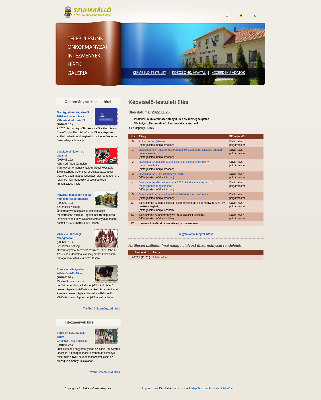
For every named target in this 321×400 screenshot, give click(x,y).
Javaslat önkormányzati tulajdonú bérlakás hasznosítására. (174, 194)
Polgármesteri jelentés (152, 141)
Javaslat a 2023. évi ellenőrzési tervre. (161, 173)
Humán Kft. (179, 388)
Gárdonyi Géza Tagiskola (72, 340)
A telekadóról (160, 257)
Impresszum (149, 388)
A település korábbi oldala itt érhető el (211, 388)
